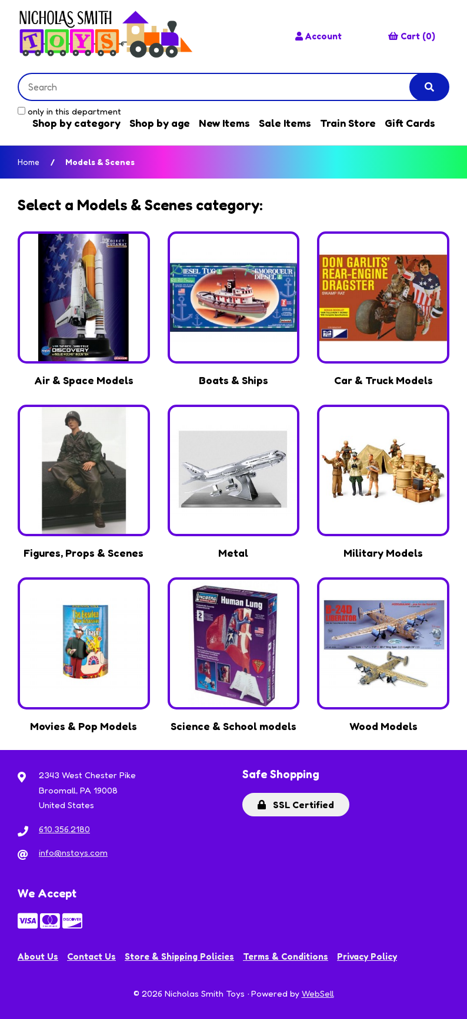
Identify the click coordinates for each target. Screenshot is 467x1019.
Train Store (348, 122)
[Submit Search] (429, 87)
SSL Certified (296, 805)
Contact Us (91, 956)
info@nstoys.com (73, 852)
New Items (224, 122)
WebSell (318, 993)
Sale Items (285, 122)
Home (28, 162)
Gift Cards (410, 122)
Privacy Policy (367, 956)
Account (318, 36)
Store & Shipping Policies (179, 956)
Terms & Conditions (285, 956)
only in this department (69, 111)
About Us (38, 956)
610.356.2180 (64, 829)
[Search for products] (223, 87)
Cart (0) (411, 36)
